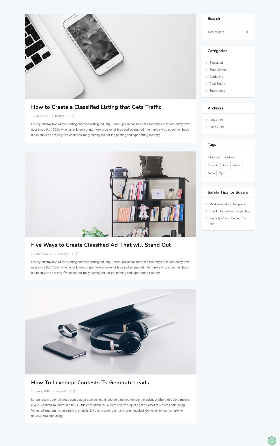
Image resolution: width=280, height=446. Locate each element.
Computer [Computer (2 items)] (213, 165)
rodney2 (60, 115)
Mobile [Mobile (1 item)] (236, 165)
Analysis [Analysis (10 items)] (229, 157)
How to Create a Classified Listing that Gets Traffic (96, 107)
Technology (217, 91)
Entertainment (219, 70)
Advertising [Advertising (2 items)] (214, 157)
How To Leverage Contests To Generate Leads (90, 382)
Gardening (216, 77)
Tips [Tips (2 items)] (221, 173)
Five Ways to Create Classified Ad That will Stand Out (101, 245)
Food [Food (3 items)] (225, 165)
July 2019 (216, 120)
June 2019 (217, 127)
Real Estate (217, 84)
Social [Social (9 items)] (211, 173)
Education (216, 63)
